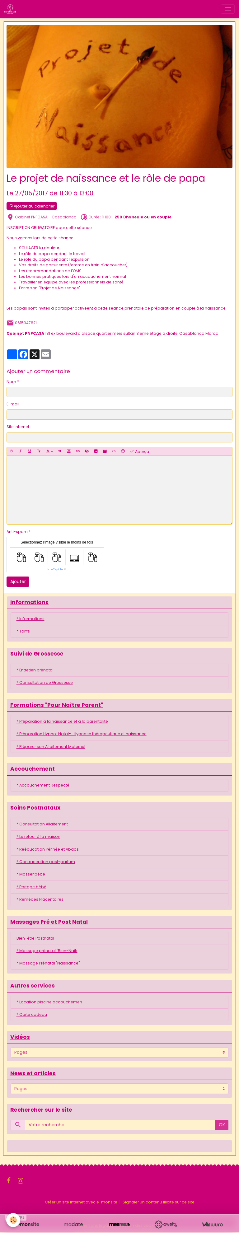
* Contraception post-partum (45, 861)
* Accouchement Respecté (42, 785)
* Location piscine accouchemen (49, 1002)
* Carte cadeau (31, 1014)
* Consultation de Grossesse (44, 682)
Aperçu (139, 451)
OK (222, 1125)
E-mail (13, 404)
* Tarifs (23, 631)
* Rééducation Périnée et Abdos (47, 849)
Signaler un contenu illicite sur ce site (158, 1202)
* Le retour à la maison (38, 836)
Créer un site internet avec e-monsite (81, 1202)
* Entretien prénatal (35, 670)
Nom (11, 381)
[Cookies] (13, 1220)
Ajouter (18, 581)
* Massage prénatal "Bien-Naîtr (46, 950)
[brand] (11, 9)
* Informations (30, 618)
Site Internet (18, 426)
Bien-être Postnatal (35, 938)
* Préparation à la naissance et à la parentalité (62, 721)
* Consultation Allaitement (42, 824)
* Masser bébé (30, 874)
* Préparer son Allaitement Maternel (50, 746)
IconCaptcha (55, 569)
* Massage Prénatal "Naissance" (48, 963)
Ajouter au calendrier (31, 206)
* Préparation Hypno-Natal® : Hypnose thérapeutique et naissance (81, 733)
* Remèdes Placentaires (39, 899)
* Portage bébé (31, 887)
